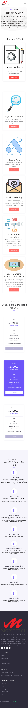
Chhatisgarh (4, 691)
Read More (14, 79)
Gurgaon (3, 683)
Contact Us (4, 658)
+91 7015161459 (5, 675)
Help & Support (5, 663)
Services (3, 661)
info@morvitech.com (16, 675)
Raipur (3, 697)
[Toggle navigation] (25, 2)
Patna (2, 686)
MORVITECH (14, 701)
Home (11, 9)
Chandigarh (4, 689)
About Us (3, 655)
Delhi (2, 694)
